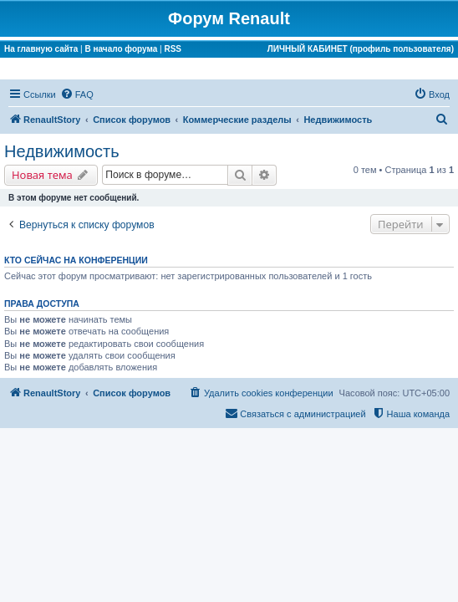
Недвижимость (62, 151)
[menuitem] (77, 94)
